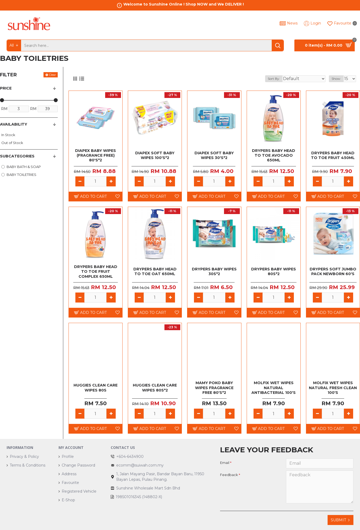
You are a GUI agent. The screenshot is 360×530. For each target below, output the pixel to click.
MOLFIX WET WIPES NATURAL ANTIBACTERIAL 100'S (273, 387)
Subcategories (17, 156)
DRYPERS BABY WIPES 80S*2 (273, 271)
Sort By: (285, 79)
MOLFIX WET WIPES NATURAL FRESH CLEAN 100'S (333, 387)
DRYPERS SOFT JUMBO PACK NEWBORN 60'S (333, 271)
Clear (52, 75)
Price (6, 88)
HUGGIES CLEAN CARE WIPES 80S (96, 387)
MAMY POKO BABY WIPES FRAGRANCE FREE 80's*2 (214, 387)
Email (224, 462)
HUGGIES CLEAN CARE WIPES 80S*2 (155, 387)
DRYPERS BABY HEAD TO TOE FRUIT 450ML (333, 155)
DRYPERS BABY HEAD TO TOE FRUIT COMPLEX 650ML (95, 271)
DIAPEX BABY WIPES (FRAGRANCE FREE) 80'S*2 (95, 155)
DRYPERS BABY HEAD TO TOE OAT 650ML (155, 271)
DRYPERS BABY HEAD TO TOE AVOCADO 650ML (273, 155)
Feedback (229, 475)
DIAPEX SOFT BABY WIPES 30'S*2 (214, 155)
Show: (338, 79)
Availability (13, 124)
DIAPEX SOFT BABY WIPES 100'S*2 (154, 155)
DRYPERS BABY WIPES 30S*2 (214, 271)
